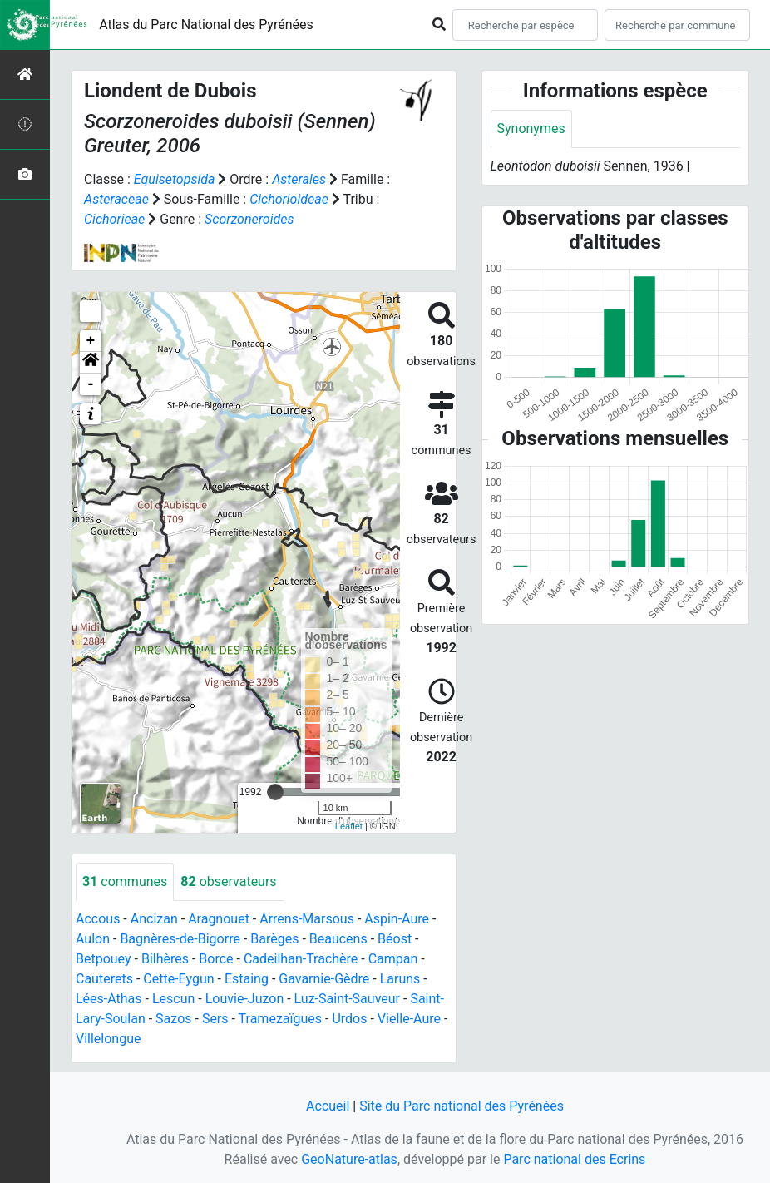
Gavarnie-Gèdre (324, 979)
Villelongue (108, 1039)
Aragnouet (218, 919)
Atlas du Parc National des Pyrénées (206, 24)
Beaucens (338, 939)
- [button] (91, 384)
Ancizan (154, 919)
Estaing (247, 979)
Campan (393, 959)
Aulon (93, 939)
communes (124, 881)
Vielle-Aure (409, 1019)
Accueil (327, 1106)
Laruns (400, 979)
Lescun (173, 999)
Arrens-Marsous (306, 919)
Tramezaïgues (280, 1019)
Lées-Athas (109, 999)
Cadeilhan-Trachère (301, 959)
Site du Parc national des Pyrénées (461, 1106)
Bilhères (165, 959)
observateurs (228, 881)
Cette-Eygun (178, 979)
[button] (90, 363)
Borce (216, 959)
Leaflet (349, 826)
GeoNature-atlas (349, 1159)
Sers (215, 1019)
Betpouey (103, 959)
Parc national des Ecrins (574, 1159)
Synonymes (531, 128)
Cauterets (104, 979)
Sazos (173, 1019)
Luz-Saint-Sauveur (347, 999)
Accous (98, 919)
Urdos (349, 1019)
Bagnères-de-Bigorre (180, 939)
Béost (395, 939)
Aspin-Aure (396, 919)
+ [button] (91, 341)
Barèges (274, 939)
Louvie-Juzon (244, 999)
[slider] (275, 792)
